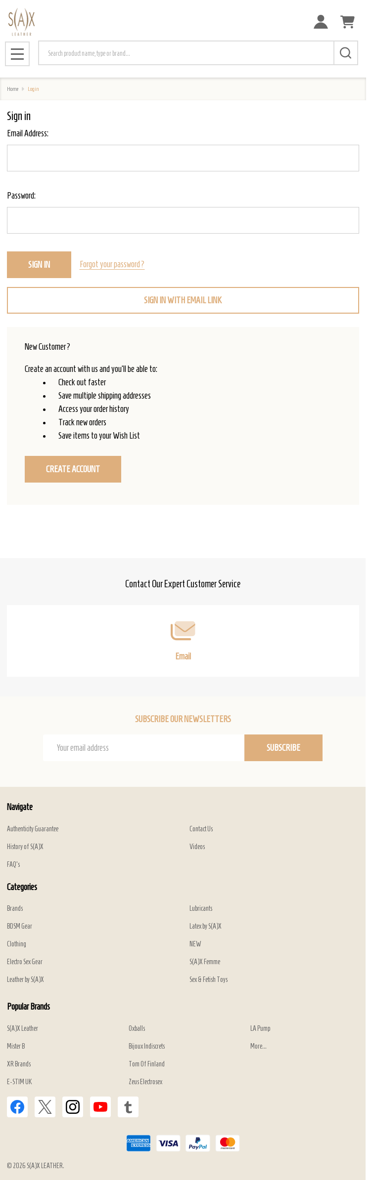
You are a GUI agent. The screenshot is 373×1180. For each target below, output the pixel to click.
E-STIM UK (19, 1082)
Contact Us (201, 829)
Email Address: (27, 133)
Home (12, 88)
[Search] (345, 53)
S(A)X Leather (22, 1028)
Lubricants (200, 908)
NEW (195, 944)
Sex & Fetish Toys (208, 979)
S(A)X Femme (204, 962)
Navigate (20, 807)
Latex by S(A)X (205, 926)
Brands (15, 908)
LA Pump (260, 1028)
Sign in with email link (183, 300)
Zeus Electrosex (145, 1082)
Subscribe (283, 748)
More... (258, 1046)
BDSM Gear (19, 926)
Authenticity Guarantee (32, 829)
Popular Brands (28, 1007)
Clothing (16, 944)
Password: (21, 196)
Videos (197, 847)
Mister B (16, 1046)
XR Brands (19, 1064)
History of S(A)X (25, 847)
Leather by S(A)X (25, 979)
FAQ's (13, 864)
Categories (22, 887)
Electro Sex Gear (25, 962)
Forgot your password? (112, 264)
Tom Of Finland (147, 1064)
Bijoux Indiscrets (147, 1046)
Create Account (73, 469)
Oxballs (137, 1028)
